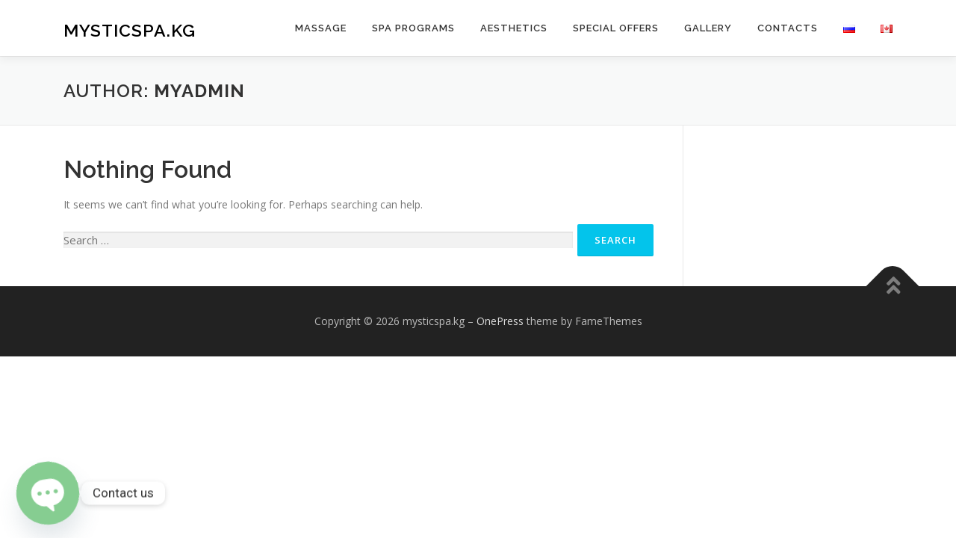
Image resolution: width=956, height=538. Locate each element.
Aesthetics (513, 28)
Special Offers (616, 28)
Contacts (787, 28)
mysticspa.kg (129, 30)
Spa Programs (413, 28)
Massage (321, 28)
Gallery (708, 28)
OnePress (500, 321)
